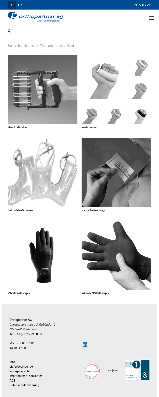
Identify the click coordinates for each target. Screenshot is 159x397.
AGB (13, 380)
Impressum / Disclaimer (26, 376)
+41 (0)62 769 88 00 (28, 334)
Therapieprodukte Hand (57, 46)
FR (20, 5)
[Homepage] (65, 17)
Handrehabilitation (21, 46)
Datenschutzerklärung (24, 385)
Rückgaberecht (20, 371)
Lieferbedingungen (22, 366)
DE (11, 5)
